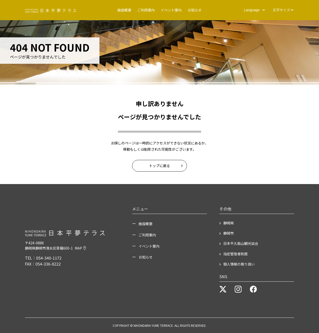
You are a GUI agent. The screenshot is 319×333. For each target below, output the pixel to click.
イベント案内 (171, 9)
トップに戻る (159, 165)
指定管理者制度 (235, 253)
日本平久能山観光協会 (240, 243)
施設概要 (124, 9)
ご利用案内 (146, 9)
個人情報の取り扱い (239, 264)
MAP (80, 248)
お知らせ (195, 9)
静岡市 (228, 233)
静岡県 (228, 222)
